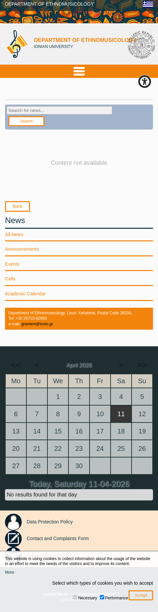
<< (16, 365)
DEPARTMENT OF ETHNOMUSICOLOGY (49, 4)
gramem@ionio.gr (37, 324)
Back (17, 206)
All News (14, 234)
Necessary (87, 598)
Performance (116, 598)
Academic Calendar (25, 293)
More (9, 572)
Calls (10, 278)
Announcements (22, 249)
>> (142, 365)
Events (12, 264)
